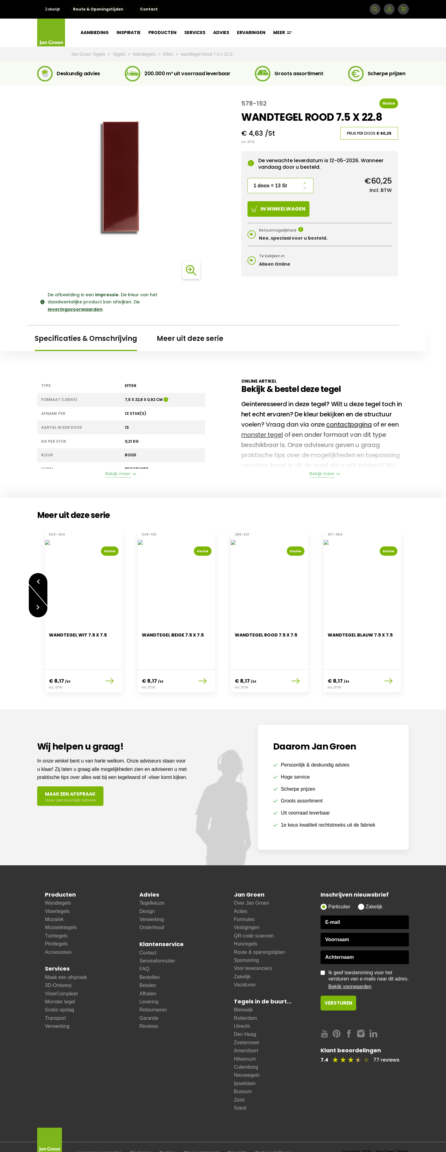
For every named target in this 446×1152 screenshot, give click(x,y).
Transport (55, 1002)
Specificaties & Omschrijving (86, 338)
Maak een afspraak (66, 961)
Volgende (38, 604)
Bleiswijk (243, 994)
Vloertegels (57, 895)
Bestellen (149, 961)
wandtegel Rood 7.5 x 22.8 (207, 54)
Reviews (148, 1010)
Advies (221, 32)
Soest (240, 1092)
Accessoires (58, 936)
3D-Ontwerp (58, 969)
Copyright (236, 1137)
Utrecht (242, 1010)
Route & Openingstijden (98, 9)
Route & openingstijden (259, 936)
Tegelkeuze (151, 887)
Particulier (339, 891)
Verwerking (57, 1010)
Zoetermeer (247, 1027)
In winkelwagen (278, 208)
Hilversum (245, 1043)
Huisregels (245, 928)
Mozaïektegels (61, 912)
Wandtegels (145, 54)
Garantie (148, 1002)
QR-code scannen (254, 920)
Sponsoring (246, 944)
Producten (162, 32)
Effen (168, 54)
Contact (149, 9)
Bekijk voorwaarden (350, 971)
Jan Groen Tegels (88, 54)
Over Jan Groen (251, 887)
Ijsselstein (245, 1068)
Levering (148, 986)
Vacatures (245, 969)
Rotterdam (245, 1002)
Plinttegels (56, 928)
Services (194, 32)
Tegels (119, 54)
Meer (282, 32)
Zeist (239, 1084)
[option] (83, 608)
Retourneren (153, 994)
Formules (244, 903)
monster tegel (262, 434)
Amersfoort (246, 1035)
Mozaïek (54, 903)
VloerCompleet (61, 978)
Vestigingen (247, 912)
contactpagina (349, 424)
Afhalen (147, 978)
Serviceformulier (157, 945)
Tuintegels (56, 920)
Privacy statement (201, 1137)
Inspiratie (128, 32)
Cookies (167, 1137)
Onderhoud (151, 912)
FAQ (144, 953)
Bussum (243, 1076)
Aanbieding (95, 32)
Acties (240, 895)
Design (147, 895)
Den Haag (245, 1018)
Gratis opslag (59, 994)
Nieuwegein (247, 1059)
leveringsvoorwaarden (75, 309)
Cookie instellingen (273, 1137)
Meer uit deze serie (190, 338)
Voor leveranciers (253, 952)
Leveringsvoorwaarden (99, 1137)
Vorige (38, 578)
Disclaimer (140, 1137)
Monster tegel (60, 986)
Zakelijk (52, 9)
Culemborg (246, 1051)
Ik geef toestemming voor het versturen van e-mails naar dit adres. (368, 964)
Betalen (147, 969)
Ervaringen (251, 32)
